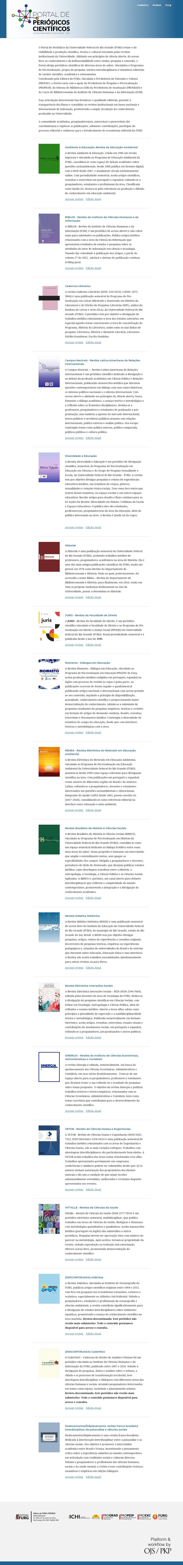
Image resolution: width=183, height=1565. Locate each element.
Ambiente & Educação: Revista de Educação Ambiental (101, 147)
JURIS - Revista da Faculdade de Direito (91, 615)
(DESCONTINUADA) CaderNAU (85, 1351)
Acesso (157, 5)
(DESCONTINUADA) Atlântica (84, 1277)
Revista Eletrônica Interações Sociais (89, 985)
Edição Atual (93, 199)
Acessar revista (74, 199)
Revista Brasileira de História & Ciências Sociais (95, 828)
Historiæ (70, 545)
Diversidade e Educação (81, 456)
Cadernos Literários (77, 286)
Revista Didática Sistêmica (82, 916)
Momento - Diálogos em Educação (87, 662)
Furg (168, 5)
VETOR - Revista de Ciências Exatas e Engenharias (97, 1129)
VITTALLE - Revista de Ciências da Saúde (91, 1207)
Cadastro (143, 5)
